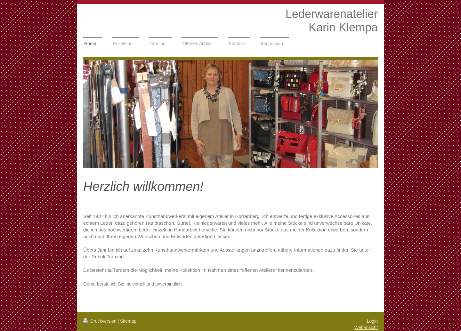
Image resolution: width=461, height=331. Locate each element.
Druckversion (100, 321)
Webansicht (366, 327)
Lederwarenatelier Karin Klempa (332, 20)
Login (372, 321)
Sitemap (128, 321)
